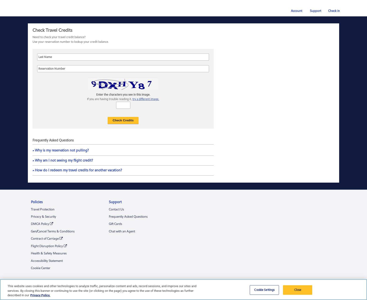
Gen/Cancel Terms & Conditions (53, 231)
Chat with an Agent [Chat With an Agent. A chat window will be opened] (122, 231)
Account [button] (294, 11)
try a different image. (145, 99)
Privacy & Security (43, 217)
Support (115, 202)
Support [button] (313, 11)
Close (297, 290)
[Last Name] (123, 57)
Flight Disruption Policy (49, 246)
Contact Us (116, 209)
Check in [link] (332, 11)
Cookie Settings (264, 290)
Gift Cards (115, 224)
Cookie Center (40, 268)
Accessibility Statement (47, 261)
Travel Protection (43, 209)
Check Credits (123, 120)
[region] (183, 289)
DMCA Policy (42, 224)
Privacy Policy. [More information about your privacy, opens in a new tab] (40, 295)
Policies (37, 202)
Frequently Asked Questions (128, 217)
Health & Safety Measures (49, 253)
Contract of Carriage (47, 238)
